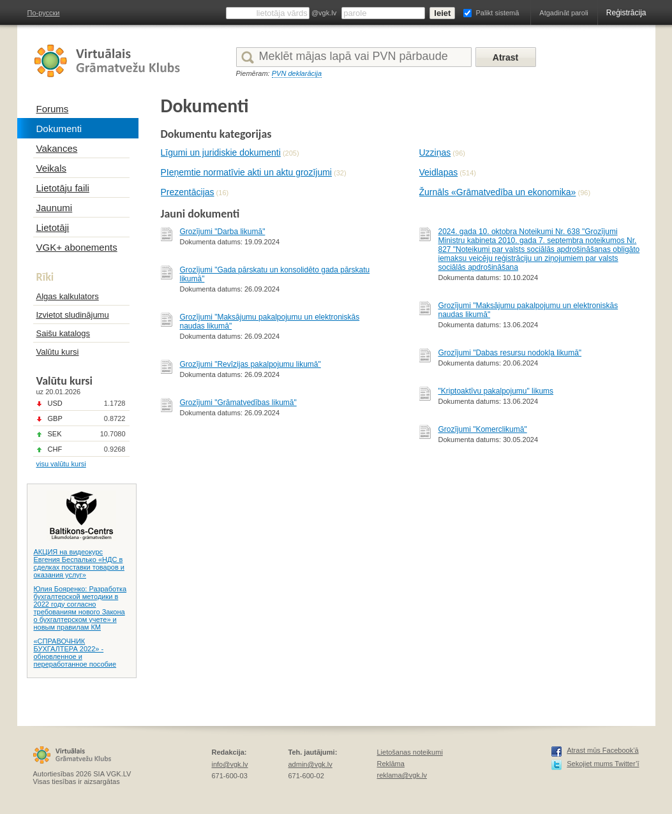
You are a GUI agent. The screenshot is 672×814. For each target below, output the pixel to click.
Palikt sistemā (497, 13)
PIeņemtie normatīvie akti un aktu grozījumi (246, 172)
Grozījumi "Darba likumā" (222, 231)
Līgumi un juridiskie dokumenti (221, 152)
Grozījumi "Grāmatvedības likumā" (238, 402)
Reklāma (391, 763)
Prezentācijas (187, 192)
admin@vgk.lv (310, 764)
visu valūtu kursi (61, 464)
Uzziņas (435, 152)
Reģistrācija (626, 12)
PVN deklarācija (297, 73)
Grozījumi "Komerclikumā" (482, 429)
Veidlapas (438, 172)
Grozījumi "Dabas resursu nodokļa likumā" (510, 352)
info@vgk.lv (230, 764)
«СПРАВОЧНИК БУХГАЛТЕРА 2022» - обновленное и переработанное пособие (75, 652)
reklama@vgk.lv (402, 775)
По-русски (43, 13)
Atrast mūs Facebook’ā (603, 750)
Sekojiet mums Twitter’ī (603, 763)
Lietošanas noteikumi (410, 752)
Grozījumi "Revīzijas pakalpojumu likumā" (250, 364)
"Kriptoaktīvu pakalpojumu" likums (496, 391)
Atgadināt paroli (563, 13)
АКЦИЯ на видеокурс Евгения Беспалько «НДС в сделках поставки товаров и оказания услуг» (79, 563)
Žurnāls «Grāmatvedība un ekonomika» (497, 192)
